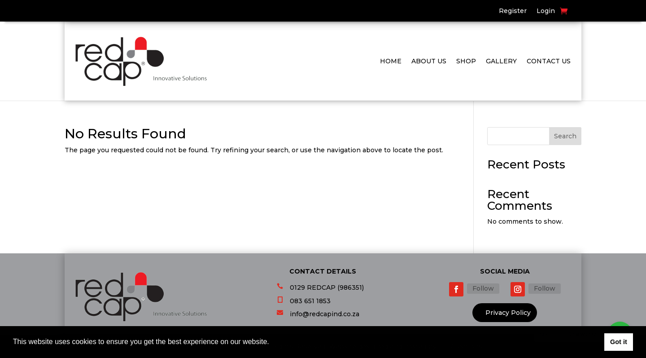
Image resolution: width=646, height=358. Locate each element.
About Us (428, 61)
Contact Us (549, 61)
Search (565, 136)
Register (513, 11)
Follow (483, 288)
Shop (466, 61)
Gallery (501, 61)
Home (391, 61)
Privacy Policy (508, 313)
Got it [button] (618, 341)
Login (546, 11)
